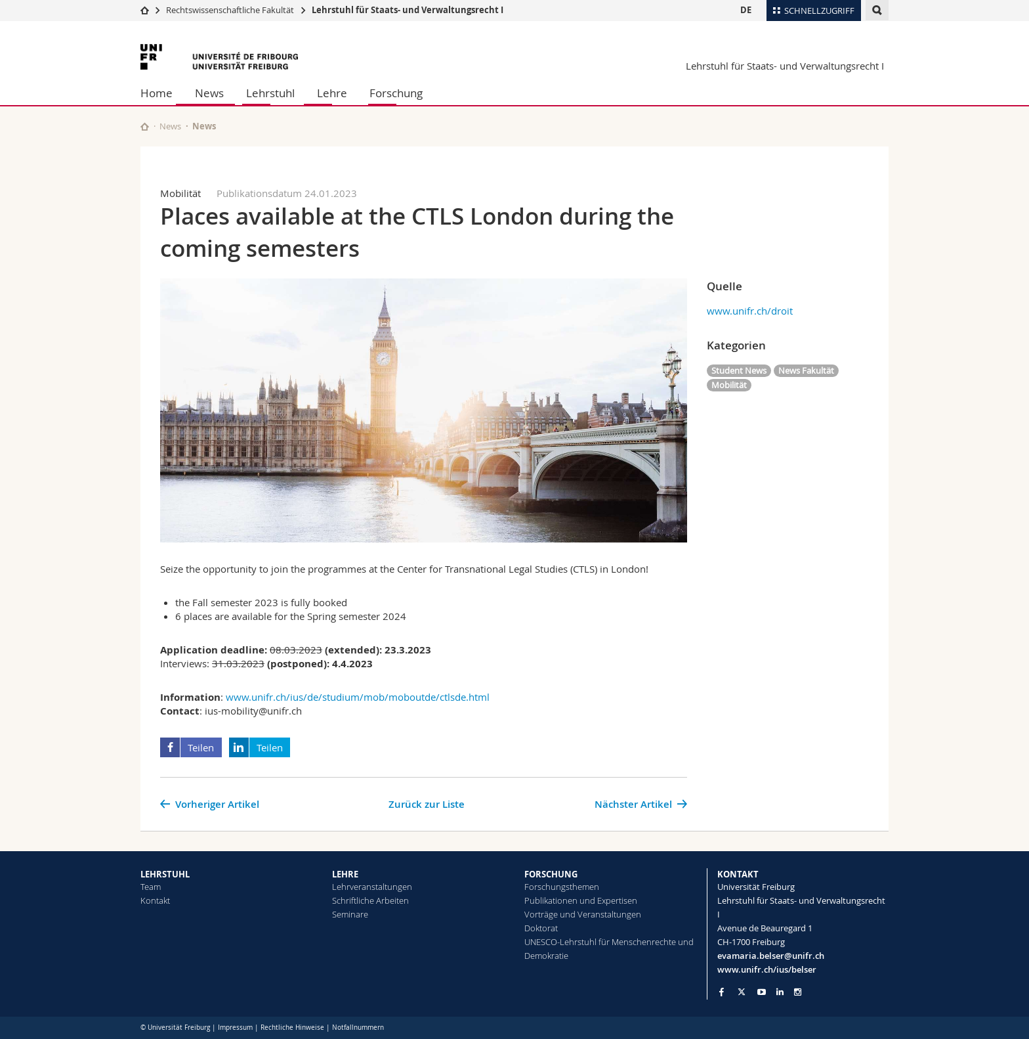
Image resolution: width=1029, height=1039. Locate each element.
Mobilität (729, 385)
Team (150, 887)
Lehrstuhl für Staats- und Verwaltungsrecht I (407, 10)
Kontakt (155, 900)
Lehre (332, 92)
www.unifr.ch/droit (750, 310)
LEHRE (345, 874)
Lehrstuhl (270, 92)
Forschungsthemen (561, 887)
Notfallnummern (358, 1027)
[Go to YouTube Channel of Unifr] (761, 992)
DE (745, 10)
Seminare (350, 914)
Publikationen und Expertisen (580, 900)
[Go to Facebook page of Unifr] (721, 992)
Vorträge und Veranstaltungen (582, 914)
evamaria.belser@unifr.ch (770, 956)
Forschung (396, 92)
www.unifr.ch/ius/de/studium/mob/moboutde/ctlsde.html (358, 696)
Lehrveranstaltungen (372, 887)
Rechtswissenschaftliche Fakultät (231, 10)
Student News (738, 370)
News (209, 92)
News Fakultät (806, 370)
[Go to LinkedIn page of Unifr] (780, 992)
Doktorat (541, 928)
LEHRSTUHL (165, 874)
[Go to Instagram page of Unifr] (797, 992)
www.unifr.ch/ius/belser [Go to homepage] (766, 969)
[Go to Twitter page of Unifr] (741, 992)
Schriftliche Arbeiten (370, 900)
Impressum (235, 1027)
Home (156, 92)
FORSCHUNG (551, 874)
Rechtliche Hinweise (292, 1027)
